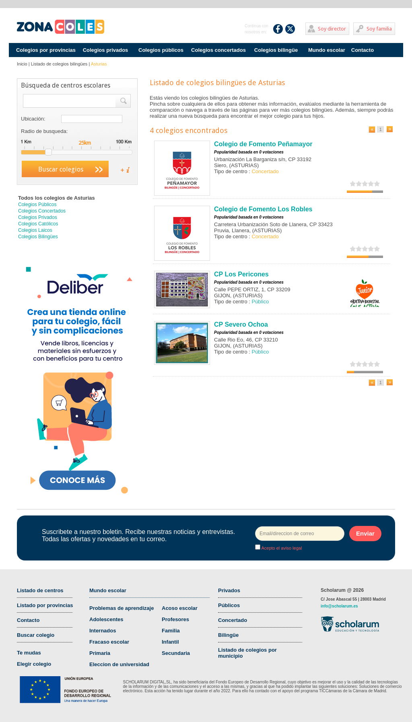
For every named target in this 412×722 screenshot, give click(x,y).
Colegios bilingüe (276, 50)
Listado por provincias (45, 605)
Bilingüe (228, 635)
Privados (229, 590)
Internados (102, 631)
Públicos (229, 605)
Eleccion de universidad (119, 664)
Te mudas (29, 653)
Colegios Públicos (37, 204)
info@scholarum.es (339, 606)
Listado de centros (40, 590)
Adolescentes (106, 619)
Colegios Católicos (38, 224)
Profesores (175, 619)
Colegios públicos (160, 50)
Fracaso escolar (109, 642)
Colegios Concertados (42, 211)
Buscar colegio (35, 635)
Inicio (22, 63)
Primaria (99, 653)
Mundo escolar (326, 50)
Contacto (362, 50)
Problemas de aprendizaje (121, 608)
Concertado (232, 620)
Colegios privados (105, 50)
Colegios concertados (218, 50)
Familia (171, 631)
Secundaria (176, 653)
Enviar (365, 533)
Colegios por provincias (46, 50)
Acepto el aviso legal (281, 548)
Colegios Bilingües (38, 236)
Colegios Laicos (35, 230)
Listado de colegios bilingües (59, 63)
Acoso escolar (180, 608)
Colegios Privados (37, 217)
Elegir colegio (34, 664)
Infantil (170, 642)
